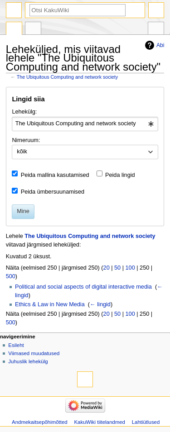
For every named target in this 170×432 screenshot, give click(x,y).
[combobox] (85, 124)
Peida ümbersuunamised (52, 192)
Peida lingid (120, 175)
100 (130, 268)
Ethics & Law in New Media (50, 304)
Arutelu (33, 29)
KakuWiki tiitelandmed (99, 422)
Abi (160, 45)
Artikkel (14, 29)
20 (106, 268)
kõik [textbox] (22, 151)
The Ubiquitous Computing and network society (67, 77)
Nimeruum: (26, 140)
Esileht (16, 345)
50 (117, 268)
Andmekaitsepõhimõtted (40, 422)
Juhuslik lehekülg (28, 361)
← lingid (100, 304)
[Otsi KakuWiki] (77, 10)
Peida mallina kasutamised (55, 175)
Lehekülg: (24, 112)
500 (10, 276)
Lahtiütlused (146, 422)
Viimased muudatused (33, 353)
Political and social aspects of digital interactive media (83, 287)
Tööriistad (156, 29)
